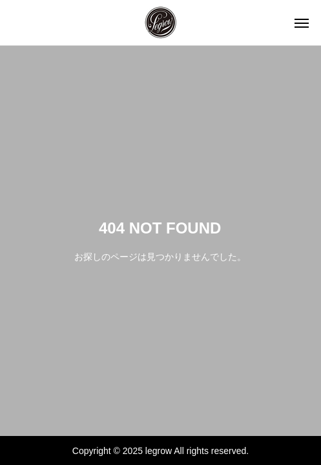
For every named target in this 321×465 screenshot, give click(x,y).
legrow (158, 451)
